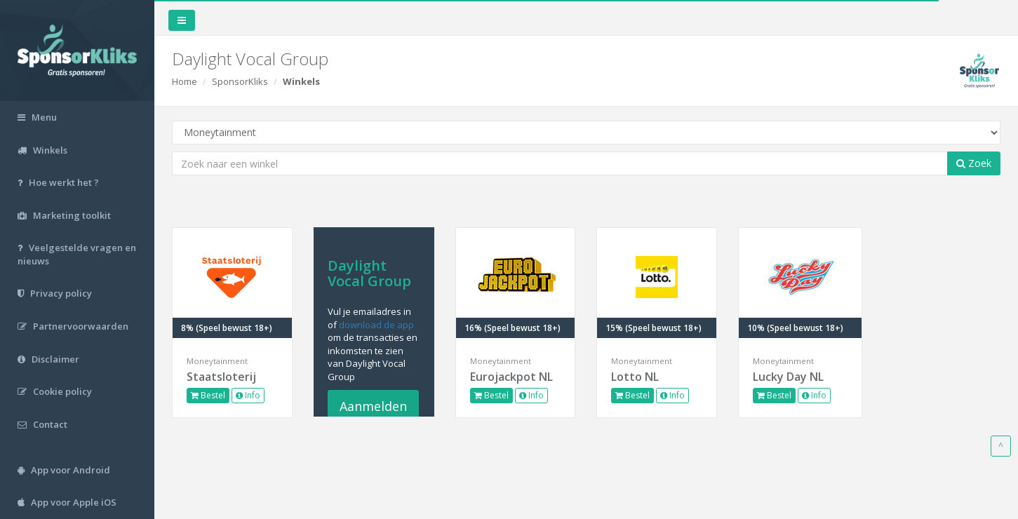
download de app (376, 324)
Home (184, 81)
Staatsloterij (221, 376)
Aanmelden (373, 406)
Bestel (208, 395)
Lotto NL (635, 376)
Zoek (973, 163)
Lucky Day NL (788, 376)
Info (248, 395)
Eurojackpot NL (511, 376)
